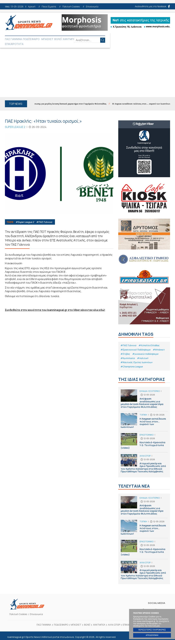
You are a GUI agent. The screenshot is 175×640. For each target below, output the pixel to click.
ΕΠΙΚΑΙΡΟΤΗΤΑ (111, 39)
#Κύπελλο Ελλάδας (150, 341)
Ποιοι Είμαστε (49, 6)
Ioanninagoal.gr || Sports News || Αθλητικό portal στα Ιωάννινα (28, 22)
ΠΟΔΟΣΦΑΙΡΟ (32, 39)
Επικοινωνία (92, 6)
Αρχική (31, 6)
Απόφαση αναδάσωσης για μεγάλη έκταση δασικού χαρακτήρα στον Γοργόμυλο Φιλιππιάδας (68, 100)
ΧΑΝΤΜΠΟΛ (76, 39)
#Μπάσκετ (161, 346)
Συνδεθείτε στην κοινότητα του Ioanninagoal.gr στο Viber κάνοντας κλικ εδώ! (56, 306)
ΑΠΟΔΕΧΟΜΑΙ (152, 635)
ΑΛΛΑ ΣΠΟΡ (92, 39)
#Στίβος (125, 350)
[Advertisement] (87, 68)
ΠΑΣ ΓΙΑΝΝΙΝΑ (13, 39)
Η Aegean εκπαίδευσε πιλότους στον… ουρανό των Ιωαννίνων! (144, 419)
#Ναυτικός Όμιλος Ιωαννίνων (137, 359)
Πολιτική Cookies (71, 6)
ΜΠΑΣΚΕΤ (51, 39)
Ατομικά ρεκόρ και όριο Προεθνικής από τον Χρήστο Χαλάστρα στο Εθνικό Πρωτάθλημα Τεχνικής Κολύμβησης (144, 461)
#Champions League (132, 363)
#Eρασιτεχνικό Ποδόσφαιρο (136, 346)
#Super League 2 (25, 218)
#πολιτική (143, 354)
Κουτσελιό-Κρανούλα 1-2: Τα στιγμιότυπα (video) (144, 440)
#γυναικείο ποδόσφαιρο (146, 350)
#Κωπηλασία (127, 354)
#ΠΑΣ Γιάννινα (45, 218)
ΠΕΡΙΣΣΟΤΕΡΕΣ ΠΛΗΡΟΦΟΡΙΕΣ (152, 630)
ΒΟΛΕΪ (63, 39)
